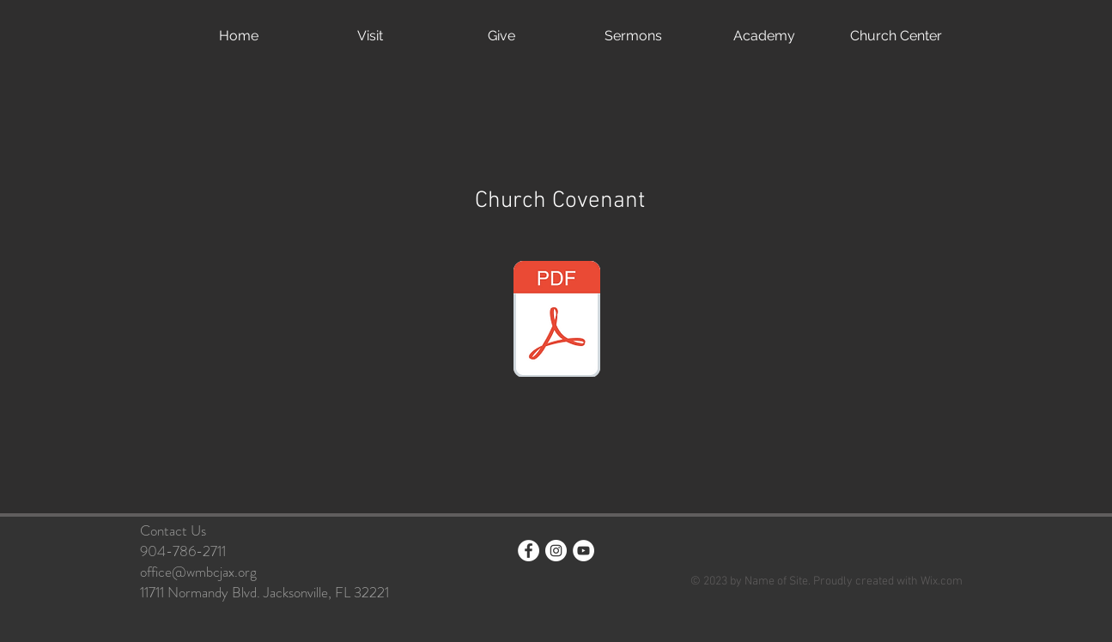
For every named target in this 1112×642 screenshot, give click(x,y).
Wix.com (942, 581)
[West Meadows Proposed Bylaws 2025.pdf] (556, 321)
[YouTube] (583, 550)
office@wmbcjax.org (198, 571)
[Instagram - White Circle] (556, 550)
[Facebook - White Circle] (528, 550)
